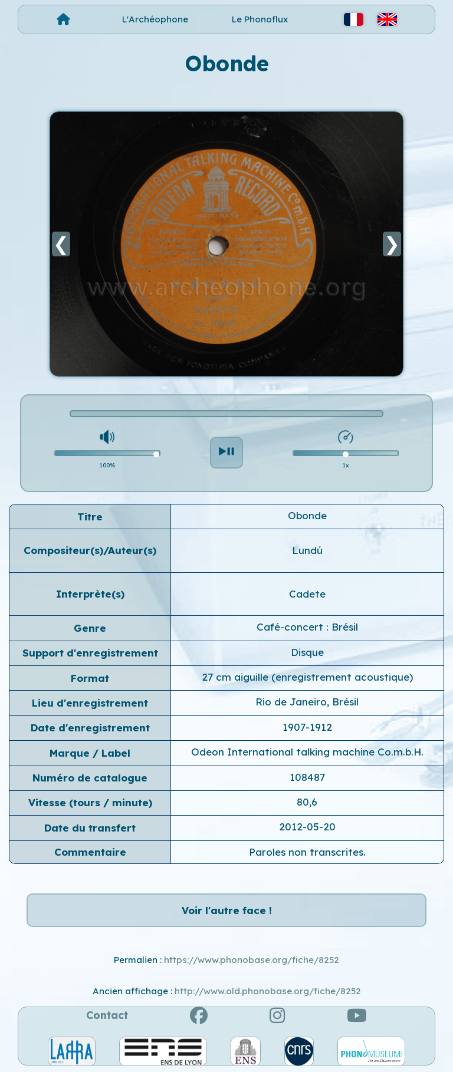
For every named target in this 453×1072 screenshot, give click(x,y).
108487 (307, 777)
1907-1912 (307, 727)
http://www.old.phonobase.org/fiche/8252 (268, 991)
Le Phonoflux (260, 19)
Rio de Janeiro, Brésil (307, 701)
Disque (307, 652)
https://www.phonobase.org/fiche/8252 (251, 959)
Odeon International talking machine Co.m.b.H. (307, 752)
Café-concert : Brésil (307, 627)
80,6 (307, 802)
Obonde (307, 515)
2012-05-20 (307, 826)
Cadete (307, 594)
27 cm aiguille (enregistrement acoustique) (307, 677)
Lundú (307, 550)
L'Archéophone (155, 19)
